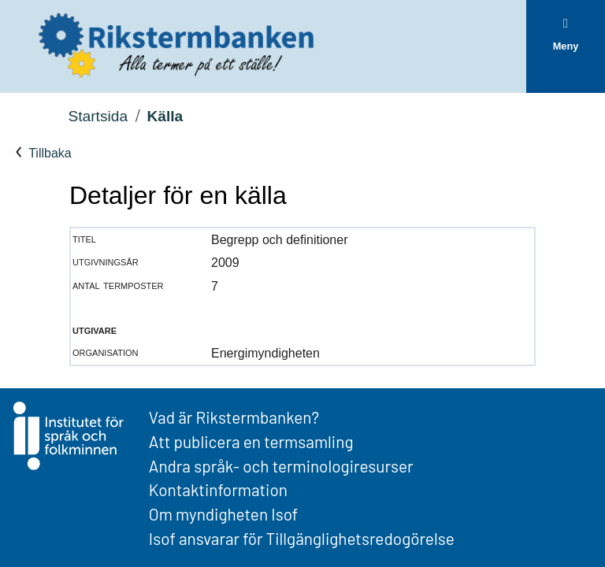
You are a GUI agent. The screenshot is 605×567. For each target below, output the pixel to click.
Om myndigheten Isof (223, 514)
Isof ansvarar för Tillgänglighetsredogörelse (302, 538)
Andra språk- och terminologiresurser (281, 466)
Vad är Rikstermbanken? (234, 417)
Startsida (98, 116)
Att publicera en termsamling (251, 441)
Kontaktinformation (218, 489)
